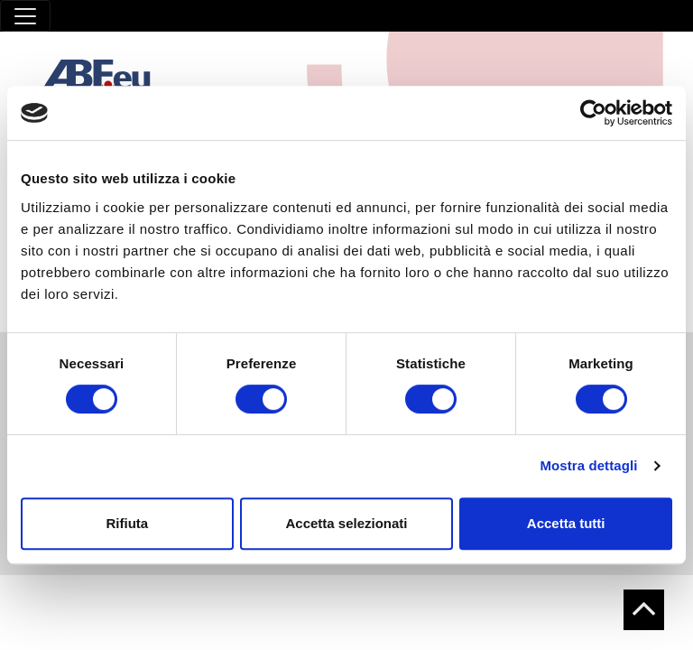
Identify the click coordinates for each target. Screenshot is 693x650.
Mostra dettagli (588, 465)
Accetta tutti (566, 523)
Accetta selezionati (346, 523)
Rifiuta (127, 523)
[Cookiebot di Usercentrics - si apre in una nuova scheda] (593, 112)
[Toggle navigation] (25, 16)
